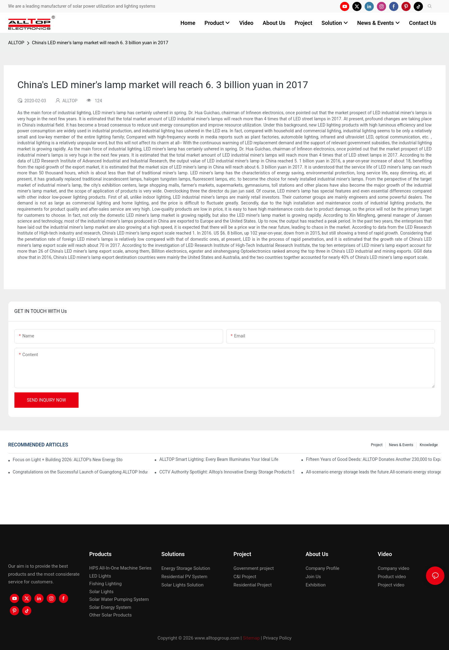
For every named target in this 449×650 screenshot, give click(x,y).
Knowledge (429, 445)
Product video (392, 576)
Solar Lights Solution (182, 585)
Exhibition (316, 585)
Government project (254, 568)
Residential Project (253, 585)
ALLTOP (16, 42)
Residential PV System (184, 576)
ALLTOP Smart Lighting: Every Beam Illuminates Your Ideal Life (218, 459)
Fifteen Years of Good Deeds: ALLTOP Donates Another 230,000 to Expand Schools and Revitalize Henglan (373, 459)
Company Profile (322, 568)
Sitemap (251, 638)
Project (377, 445)
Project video (391, 585)
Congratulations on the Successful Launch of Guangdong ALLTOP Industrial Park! (80, 471)
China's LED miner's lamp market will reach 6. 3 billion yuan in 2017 (100, 42)
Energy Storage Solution (185, 568)
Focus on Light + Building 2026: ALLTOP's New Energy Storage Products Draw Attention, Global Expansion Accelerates (68, 459)
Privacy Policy (277, 638)
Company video (393, 568)
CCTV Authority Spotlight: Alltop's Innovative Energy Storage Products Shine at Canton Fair (226, 471)
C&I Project (245, 576)
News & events (401, 445)
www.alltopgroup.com (217, 638)
